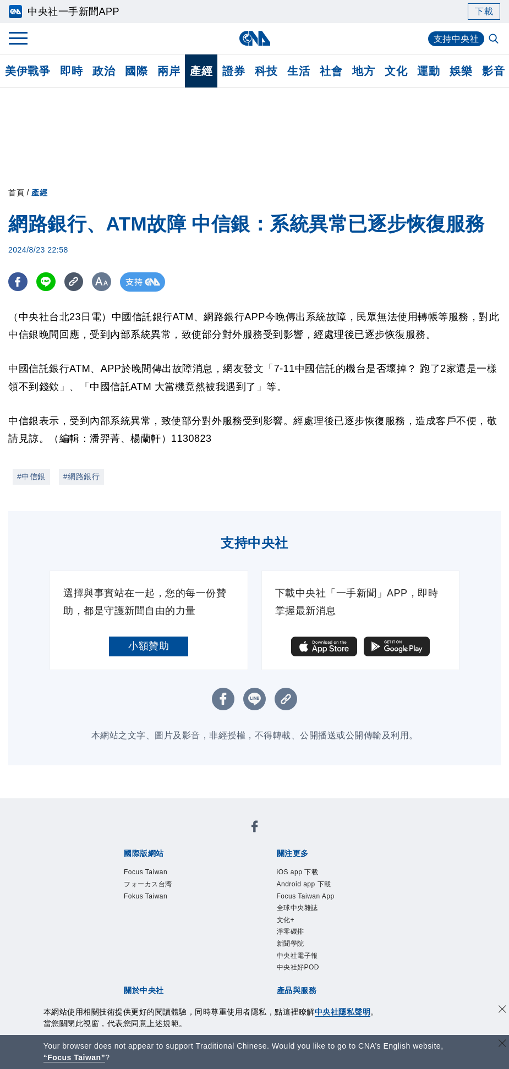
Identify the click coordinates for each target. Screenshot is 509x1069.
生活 (298, 71)
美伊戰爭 (27, 71)
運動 (428, 71)
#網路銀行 (81, 476)
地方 (363, 71)
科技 (266, 71)
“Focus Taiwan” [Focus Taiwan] (74, 1057)
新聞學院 (290, 943)
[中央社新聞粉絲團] (254, 828)
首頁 (16, 192)
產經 (201, 71)
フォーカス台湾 (148, 884)
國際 (136, 71)
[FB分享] (18, 282)
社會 (331, 71)
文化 (396, 71)
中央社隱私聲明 (343, 1011)
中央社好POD (298, 967)
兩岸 (168, 71)
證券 (233, 71)
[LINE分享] (46, 282)
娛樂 (461, 71)
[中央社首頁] (254, 38)
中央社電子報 (297, 956)
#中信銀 (31, 476)
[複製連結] (74, 282)
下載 (484, 11)
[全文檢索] (495, 40)
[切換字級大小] (102, 282)
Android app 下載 (304, 884)
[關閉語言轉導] (502, 1044)
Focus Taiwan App (306, 896)
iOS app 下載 (298, 872)
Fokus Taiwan (145, 896)
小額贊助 (148, 645)
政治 (103, 71)
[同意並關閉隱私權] (502, 1010)
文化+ (286, 920)
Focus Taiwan (145, 872)
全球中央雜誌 (297, 908)
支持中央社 (456, 38)
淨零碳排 (290, 931)
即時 (71, 71)
